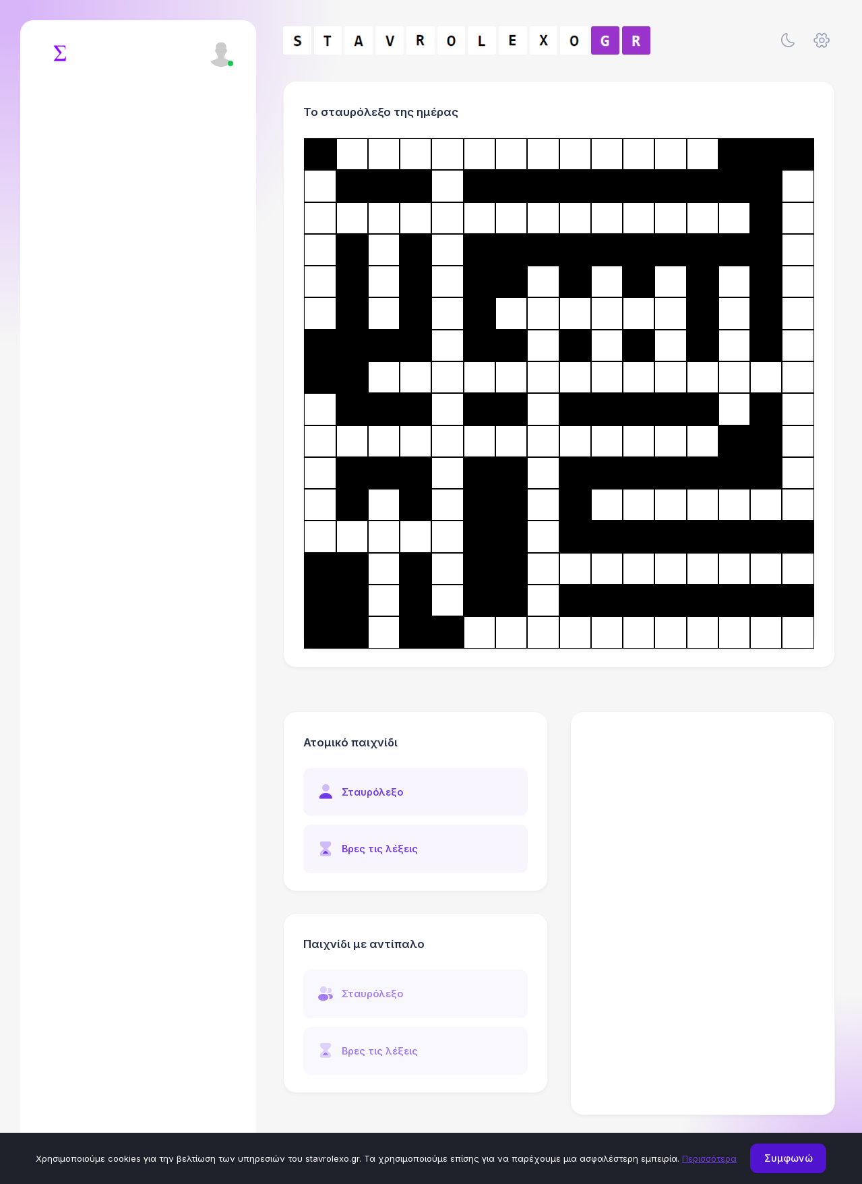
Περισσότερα (709, 1158)
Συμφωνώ (788, 1158)
